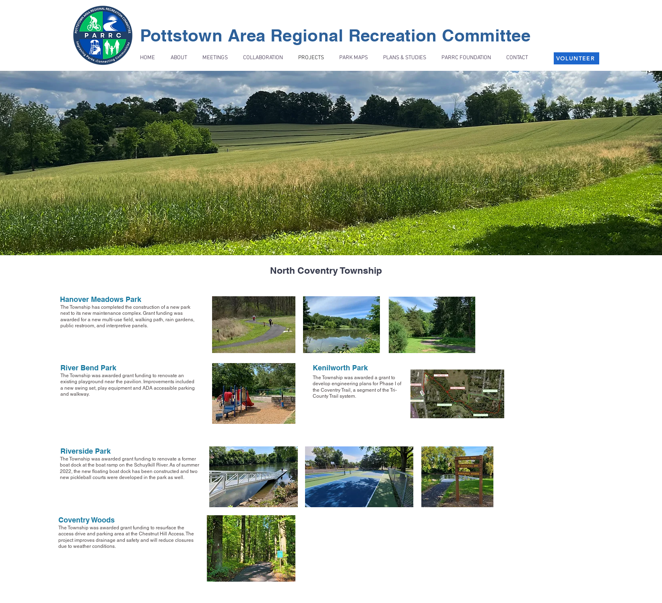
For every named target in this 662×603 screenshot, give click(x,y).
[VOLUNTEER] (576, 58)
